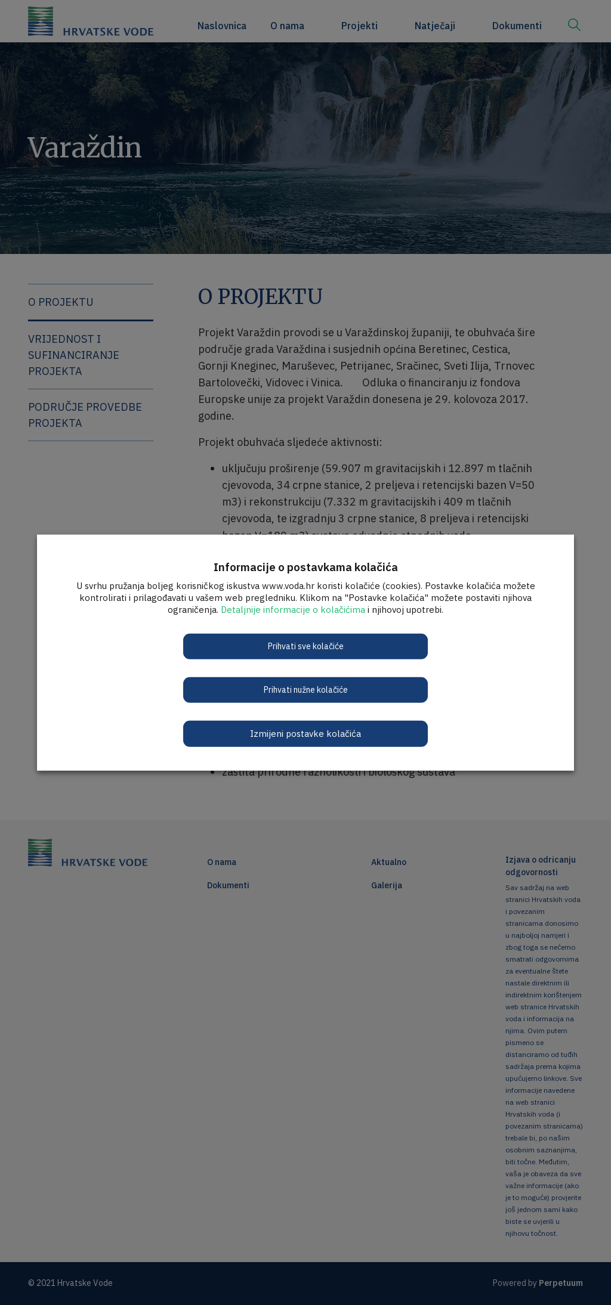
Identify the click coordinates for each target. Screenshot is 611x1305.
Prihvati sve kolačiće (306, 645)
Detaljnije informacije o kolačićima (293, 609)
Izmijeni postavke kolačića (305, 733)
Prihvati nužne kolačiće (306, 689)
